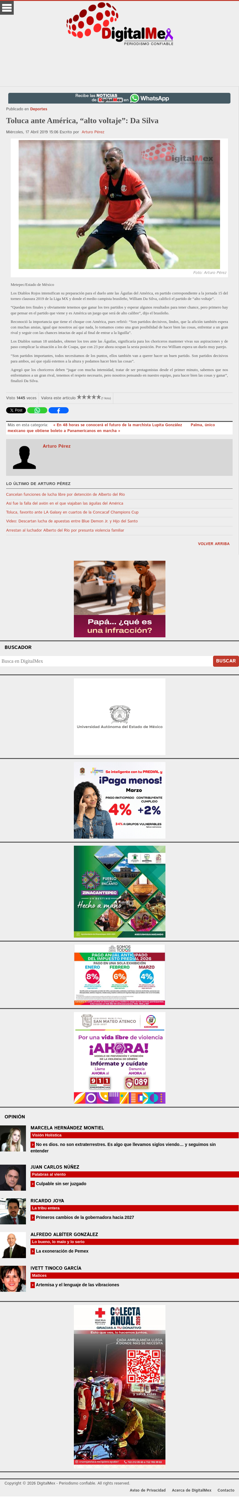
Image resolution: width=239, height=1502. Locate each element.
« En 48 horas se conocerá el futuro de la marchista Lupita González (118, 425)
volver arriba (214, 544)
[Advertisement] (119, 66)
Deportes (38, 109)
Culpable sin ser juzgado (60, 1183)
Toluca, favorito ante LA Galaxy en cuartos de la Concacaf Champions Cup (72, 512)
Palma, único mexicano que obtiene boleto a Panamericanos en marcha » (111, 428)
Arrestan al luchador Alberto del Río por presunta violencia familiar (65, 530)
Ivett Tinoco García (56, 1268)
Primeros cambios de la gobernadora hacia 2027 (84, 1217)
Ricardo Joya (47, 1201)
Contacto (226, 1490)
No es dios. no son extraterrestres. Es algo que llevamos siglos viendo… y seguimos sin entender (123, 1147)
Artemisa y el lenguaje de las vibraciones (77, 1284)
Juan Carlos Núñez (55, 1167)
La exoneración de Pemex (62, 1251)
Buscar (226, 661)
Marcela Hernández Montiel (67, 1128)
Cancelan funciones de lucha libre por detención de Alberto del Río (65, 495)
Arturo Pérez (93, 132)
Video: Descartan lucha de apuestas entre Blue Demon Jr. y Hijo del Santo (72, 521)
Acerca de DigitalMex (191, 1490)
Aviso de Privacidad (148, 1490)
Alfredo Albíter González (64, 1234)
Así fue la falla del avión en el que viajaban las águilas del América (64, 503)
